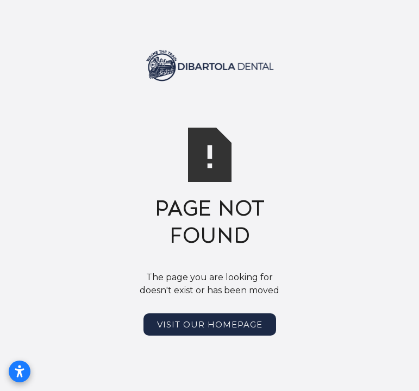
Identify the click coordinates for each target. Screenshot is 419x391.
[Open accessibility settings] (19, 371)
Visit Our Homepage (209, 324)
